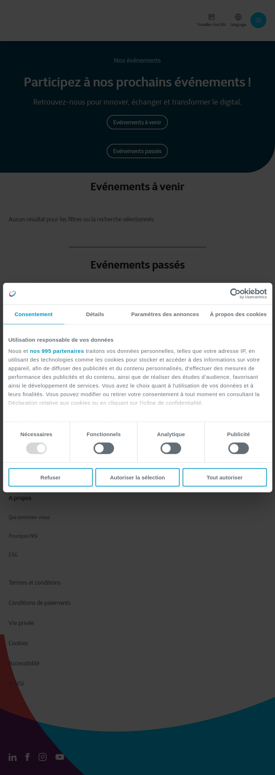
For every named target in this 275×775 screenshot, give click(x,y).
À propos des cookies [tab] (238, 314)
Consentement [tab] (34, 314)
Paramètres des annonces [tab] (165, 314)
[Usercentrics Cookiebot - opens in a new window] (235, 293)
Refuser (50, 477)
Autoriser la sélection (137, 477)
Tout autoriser (225, 477)
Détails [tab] (95, 314)
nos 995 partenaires (57, 351)
